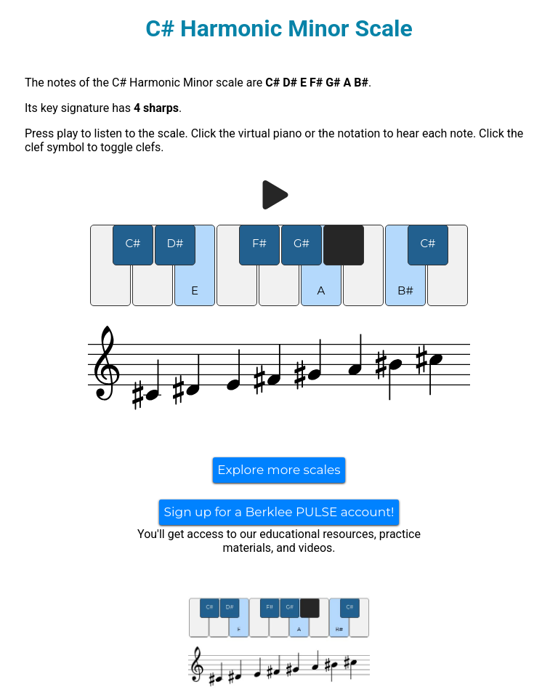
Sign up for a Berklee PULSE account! (278, 512)
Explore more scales (278, 469)
